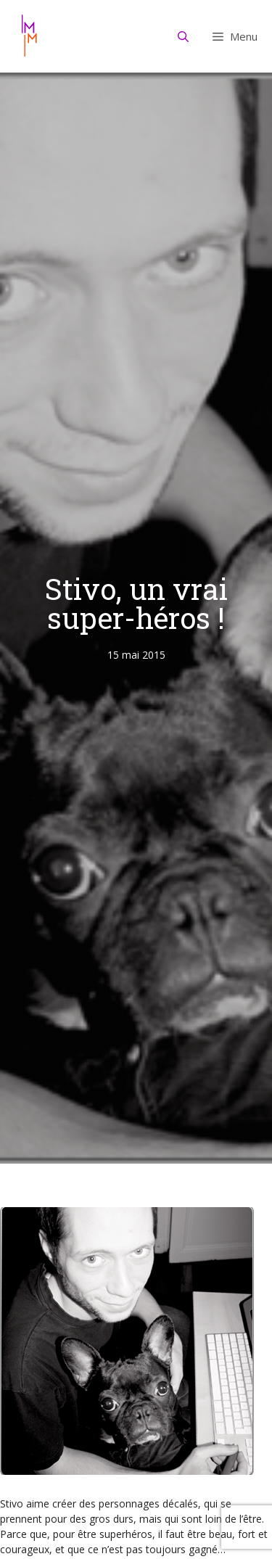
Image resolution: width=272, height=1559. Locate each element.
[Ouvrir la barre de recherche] (183, 36)
